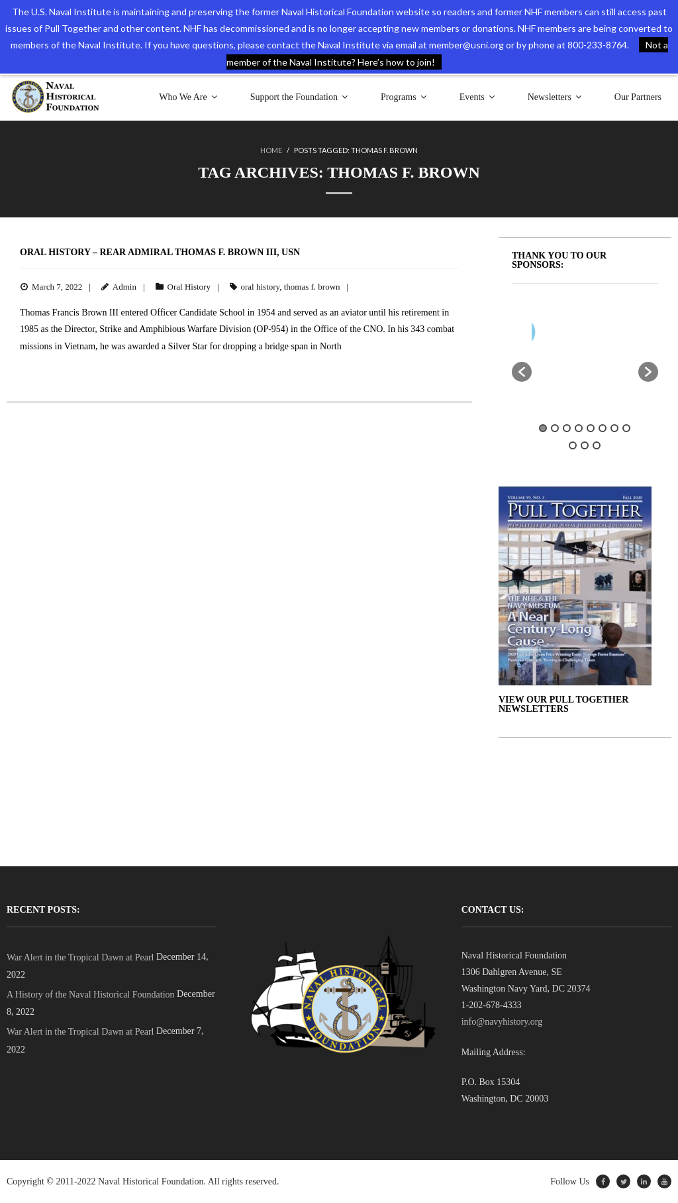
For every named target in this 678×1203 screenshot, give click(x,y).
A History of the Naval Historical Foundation (91, 995)
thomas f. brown (312, 287)
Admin (124, 287)
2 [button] (555, 428)
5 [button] (591, 428)
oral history (260, 287)
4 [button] (579, 428)
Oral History (189, 287)
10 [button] (585, 445)
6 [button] (602, 428)
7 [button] (614, 428)
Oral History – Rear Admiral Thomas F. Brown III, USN (160, 252)
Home (271, 150)
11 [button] (597, 445)
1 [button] (543, 428)
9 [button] (573, 445)
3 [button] (567, 428)
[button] (522, 372)
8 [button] (626, 428)
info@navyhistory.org (502, 1022)
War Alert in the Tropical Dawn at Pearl (80, 957)
